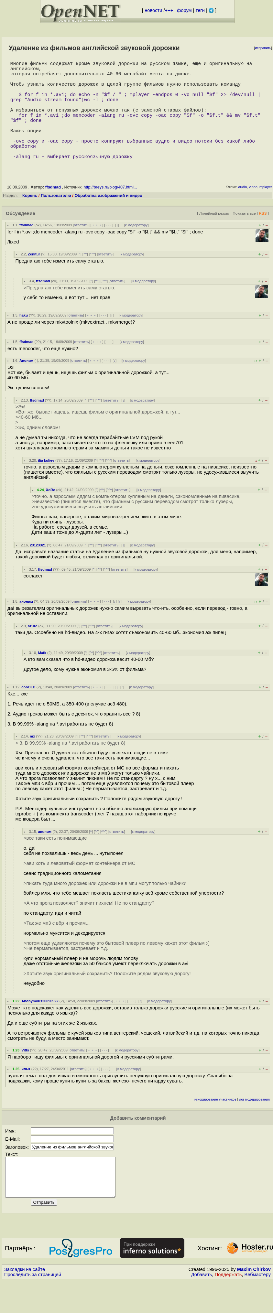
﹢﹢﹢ (97, 250)
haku (23, 340)
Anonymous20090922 (39, 1026)
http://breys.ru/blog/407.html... (110, 212)
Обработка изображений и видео (108, 220)
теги (200, 10)
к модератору (136, 250)
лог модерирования (254, 1124)
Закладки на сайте (24, 1301)
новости (153, 10)
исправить (263, 48)
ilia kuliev (46, 485)
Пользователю (56, 220)
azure (32, 650)
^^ (85, 279)
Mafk (42, 677)
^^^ (92, 279)
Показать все (244, 238)
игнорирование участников (215, 1124)
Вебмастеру (258, 1306)
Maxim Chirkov (254, 1301)
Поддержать (228, 1306)
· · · (108, 250)
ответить (81, 250)
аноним (26, 626)
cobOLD (28, 712)
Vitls (25, 1075)
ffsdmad (53, 212)
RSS (263, 238)
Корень (29, 220)
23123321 (38, 570)
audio (242, 211)
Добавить (201, 1306)
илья (25, 1093)
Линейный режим (214, 238)
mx (32, 761)
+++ (169, 10)
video (253, 211)
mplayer (265, 211)
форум (184, 10)
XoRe (50, 514)
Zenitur (34, 279)
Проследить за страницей (32, 1306)
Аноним (26, 385)
